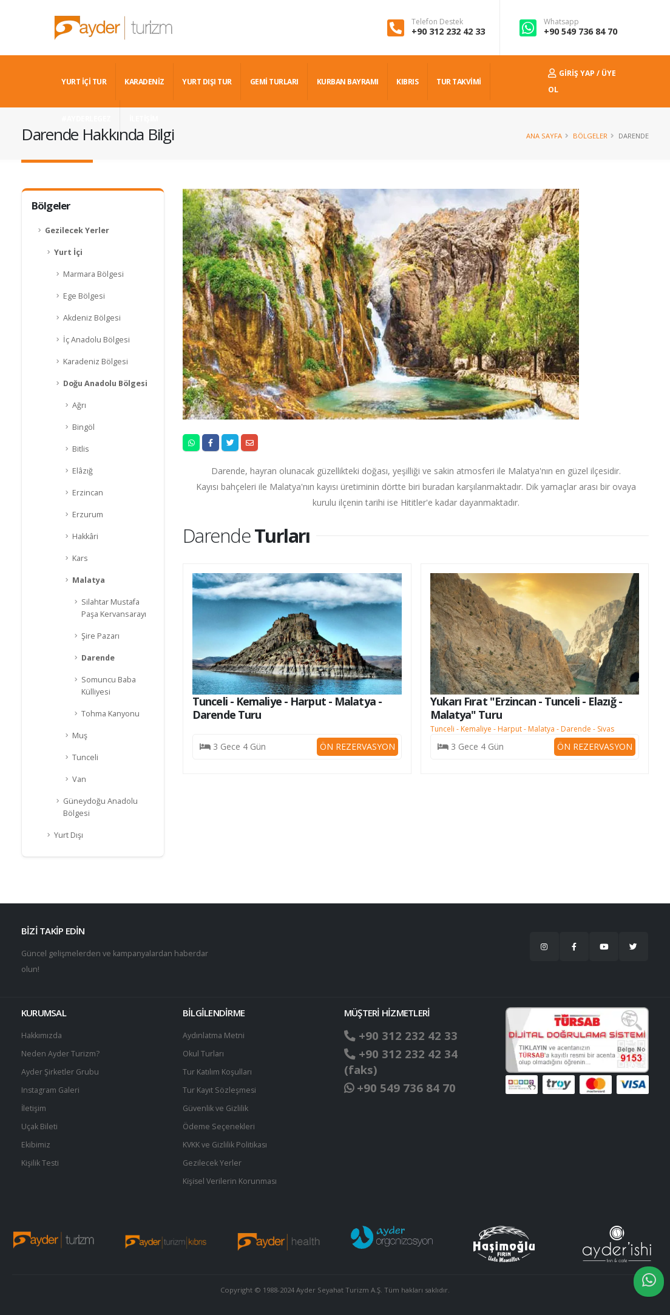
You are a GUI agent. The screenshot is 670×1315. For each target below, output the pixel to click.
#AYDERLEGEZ (86, 119)
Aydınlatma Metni (214, 1035)
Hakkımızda (41, 1035)
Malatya (88, 580)
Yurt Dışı (68, 835)
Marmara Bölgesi (93, 274)
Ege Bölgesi (84, 296)
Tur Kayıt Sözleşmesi (220, 1090)
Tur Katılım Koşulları (217, 1072)
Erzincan (87, 493)
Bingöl (83, 427)
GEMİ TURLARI (274, 81)
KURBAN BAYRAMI (348, 81)
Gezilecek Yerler (77, 230)
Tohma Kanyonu (110, 713)
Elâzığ (82, 471)
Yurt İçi (68, 252)
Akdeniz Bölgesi (92, 318)
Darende (98, 658)
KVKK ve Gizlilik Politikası (225, 1145)
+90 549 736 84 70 (580, 31)
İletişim (34, 1108)
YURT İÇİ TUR (83, 81)
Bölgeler (590, 135)
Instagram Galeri (50, 1090)
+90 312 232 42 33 (448, 31)
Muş (79, 735)
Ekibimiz (35, 1145)
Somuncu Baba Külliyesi (108, 685)
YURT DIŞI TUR (207, 81)
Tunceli (85, 757)
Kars (80, 558)
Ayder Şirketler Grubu (60, 1072)
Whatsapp (561, 22)
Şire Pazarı (100, 636)
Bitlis (80, 449)
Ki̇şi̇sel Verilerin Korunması (231, 1181)
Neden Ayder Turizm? (60, 1053)
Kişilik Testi (40, 1163)
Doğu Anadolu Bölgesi (105, 383)
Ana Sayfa (544, 135)
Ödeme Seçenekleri (219, 1126)
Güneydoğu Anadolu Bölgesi (100, 807)
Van (79, 779)
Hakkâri (85, 536)
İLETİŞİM (143, 119)
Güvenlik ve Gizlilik (215, 1108)
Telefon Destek (437, 22)
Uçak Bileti (39, 1126)
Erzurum (87, 514)
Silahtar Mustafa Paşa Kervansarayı (113, 608)
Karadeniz (144, 81)
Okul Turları (203, 1053)
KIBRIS (407, 81)
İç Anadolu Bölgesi (96, 340)
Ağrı (79, 405)
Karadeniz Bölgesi (95, 361)
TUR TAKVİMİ (458, 81)
